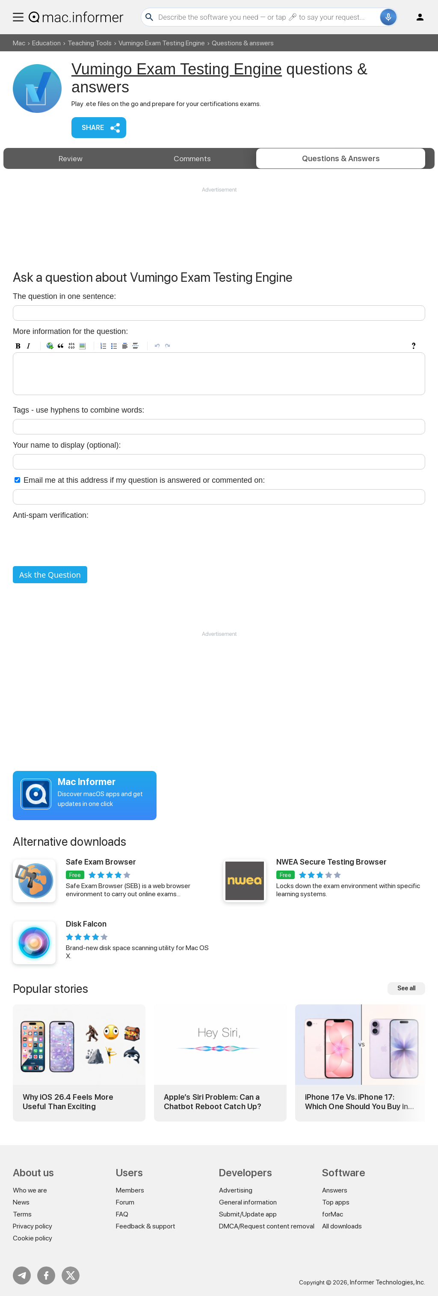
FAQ (122, 1214)
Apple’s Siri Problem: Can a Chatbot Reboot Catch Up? (212, 1101)
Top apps (335, 1202)
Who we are (30, 1190)
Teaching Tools (90, 43)
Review (71, 158)
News (21, 1202)
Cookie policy (32, 1238)
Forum (125, 1202)
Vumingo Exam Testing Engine (161, 43)
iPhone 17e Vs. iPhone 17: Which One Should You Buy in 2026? (356, 1101)
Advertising (235, 1190)
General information (248, 1202)
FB (46, 1275)
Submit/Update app (248, 1214)
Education (46, 43)
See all (406, 988)
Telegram (22, 1275)
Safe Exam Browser (101, 861)
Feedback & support (145, 1226)
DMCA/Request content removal (266, 1226)
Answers (341, 158)
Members (130, 1190)
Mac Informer (86, 781)
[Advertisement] (219, 219)
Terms (22, 1214)
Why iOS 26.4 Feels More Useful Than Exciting (68, 1101)
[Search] (268, 17)
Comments (192, 158)
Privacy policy (32, 1226)
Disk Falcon (86, 923)
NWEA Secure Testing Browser (331, 861)
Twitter (71, 1275)
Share (93, 128)
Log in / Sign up (416, 17)
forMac (332, 1214)
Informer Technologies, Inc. (387, 1282)
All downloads (342, 1226)
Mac (19, 43)
